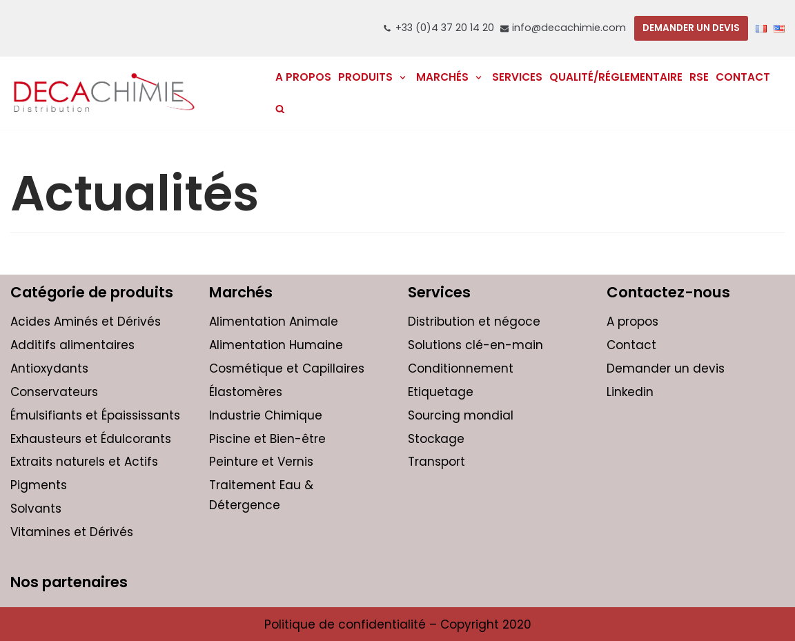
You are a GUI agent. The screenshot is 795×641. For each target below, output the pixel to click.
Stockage (436, 439)
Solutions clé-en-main (475, 345)
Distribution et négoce (474, 321)
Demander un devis (666, 368)
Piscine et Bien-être (267, 439)
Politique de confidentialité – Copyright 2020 (397, 624)
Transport (436, 461)
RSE (699, 77)
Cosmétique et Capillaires (286, 368)
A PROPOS (303, 77)
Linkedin (630, 392)
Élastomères (245, 392)
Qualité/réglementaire (616, 77)
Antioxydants (49, 368)
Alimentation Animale (273, 321)
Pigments (38, 485)
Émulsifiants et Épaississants (95, 415)
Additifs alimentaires (72, 345)
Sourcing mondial (460, 415)
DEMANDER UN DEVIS (691, 27)
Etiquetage (440, 392)
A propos (632, 321)
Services (517, 77)
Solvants (35, 508)
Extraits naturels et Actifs (84, 461)
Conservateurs (54, 392)
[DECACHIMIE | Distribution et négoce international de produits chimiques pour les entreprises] (103, 93)
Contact (743, 77)
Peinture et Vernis (261, 461)
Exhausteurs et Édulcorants (90, 439)
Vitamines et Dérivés (71, 532)
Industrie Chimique (265, 415)
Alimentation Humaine (276, 345)
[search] (280, 108)
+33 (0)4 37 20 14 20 (444, 27)
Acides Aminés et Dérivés (85, 321)
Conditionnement (460, 368)
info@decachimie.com (569, 27)
